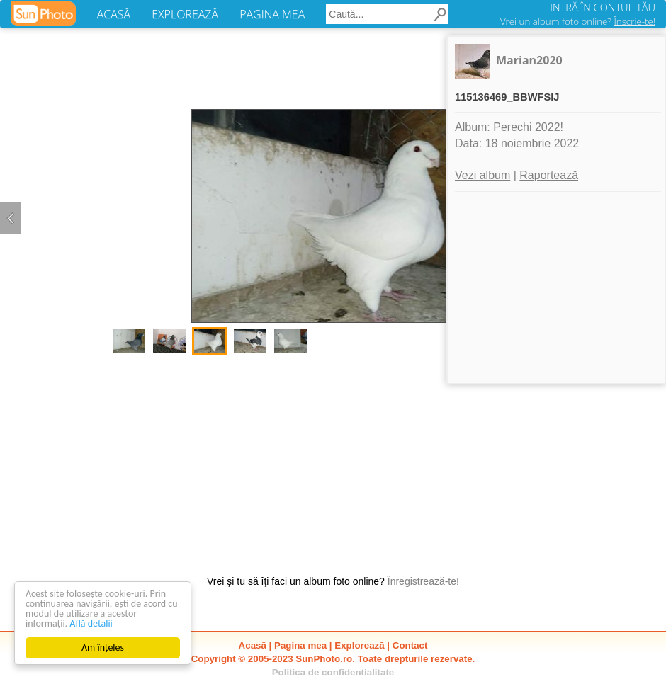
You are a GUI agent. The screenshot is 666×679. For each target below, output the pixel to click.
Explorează (359, 645)
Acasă (252, 645)
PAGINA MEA (272, 14)
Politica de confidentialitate (333, 672)
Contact (410, 645)
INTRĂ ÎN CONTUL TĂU (602, 7)
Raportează (548, 175)
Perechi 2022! (528, 127)
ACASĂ (113, 14)
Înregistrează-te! (423, 581)
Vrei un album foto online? (577, 21)
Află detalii (91, 623)
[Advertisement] (333, 457)
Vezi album (482, 175)
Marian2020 (529, 60)
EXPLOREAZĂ (185, 14)
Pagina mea (300, 645)
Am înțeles (102, 647)
